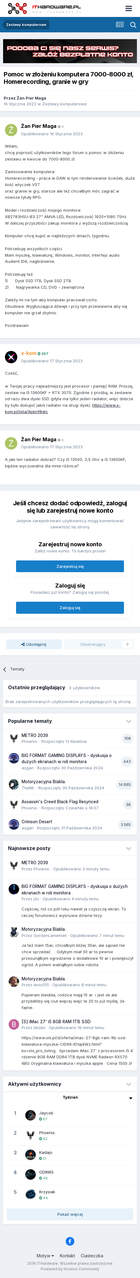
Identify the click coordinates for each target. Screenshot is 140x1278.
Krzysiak (47, 1191)
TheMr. (28, 787)
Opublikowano (52, 133)
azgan (28, 767)
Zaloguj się (70, 607)
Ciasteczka (92, 1255)
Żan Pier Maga (31, 98)
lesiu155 (41, 984)
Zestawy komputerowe (64, 103)
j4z (36, 898)
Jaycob (46, 1112)
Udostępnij (33, 644)
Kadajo (45, 1152)
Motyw (45, 1255)
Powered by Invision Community (70, 1269)
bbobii (39, 1027)
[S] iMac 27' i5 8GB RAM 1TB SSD (56, 1021)
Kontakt (67, 1255)
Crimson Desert (37, 821)
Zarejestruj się (70, 566)
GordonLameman (50, 935)
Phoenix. (30, 741)
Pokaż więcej (70, 1214)
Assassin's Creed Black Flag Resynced (60, 801)
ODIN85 (46, 1172)
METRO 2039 (35, 735)
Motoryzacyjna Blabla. (44, 781)
